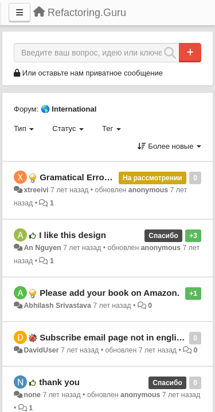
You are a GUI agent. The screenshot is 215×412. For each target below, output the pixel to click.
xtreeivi (36, 190)
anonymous (148, 190)
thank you (59, 382)
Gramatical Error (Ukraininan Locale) (115, 177)
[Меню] (19, 12)
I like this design (72, 235)
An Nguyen (42, 248)
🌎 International (69, 109)
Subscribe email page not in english (113, 337)
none (32, 395)
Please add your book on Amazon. (109, 293)
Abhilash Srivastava (57, 306)
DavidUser (41, 350)
